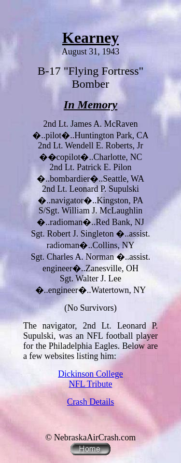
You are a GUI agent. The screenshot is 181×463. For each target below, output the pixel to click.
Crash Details (90, 402)
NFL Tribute (90, 384)
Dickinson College (90, 374)
